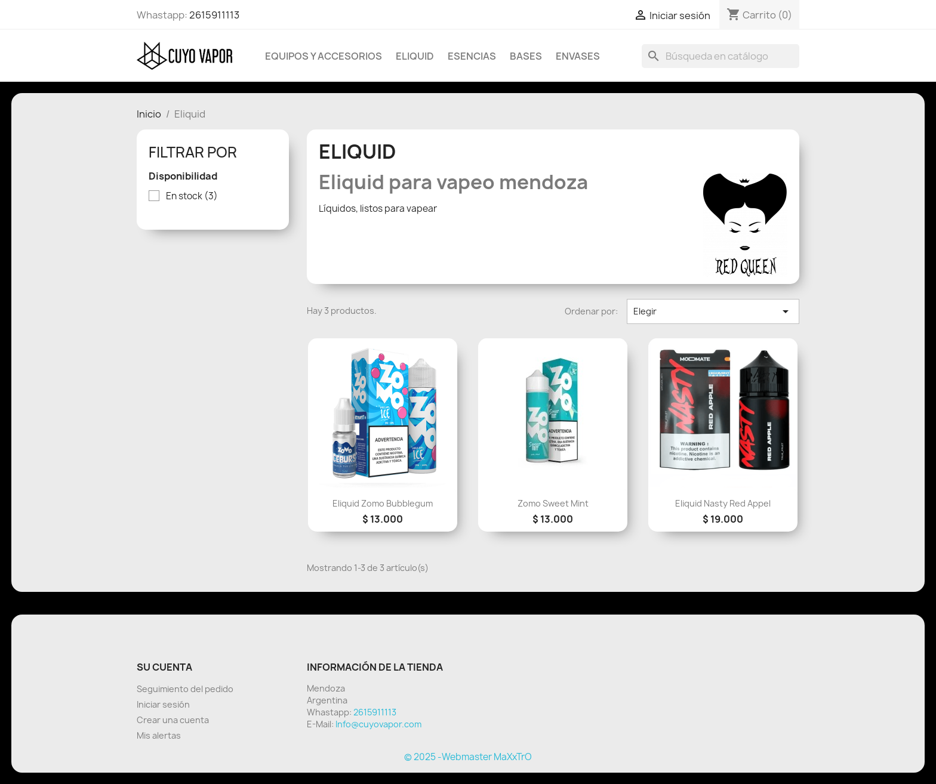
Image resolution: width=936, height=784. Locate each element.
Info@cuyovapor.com (378, 724)
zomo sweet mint (553, 503)
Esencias (472, 56)
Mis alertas (159, 735)
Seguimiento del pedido (185, 689)
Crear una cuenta (173, 720)
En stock (192, 196)
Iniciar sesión (163, 704)
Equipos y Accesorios (323, 56)
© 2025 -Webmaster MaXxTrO (468, 757)
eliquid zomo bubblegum (382, 503)
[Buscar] (720, 56)
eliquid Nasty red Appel (723, 503)
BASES (526, 56)
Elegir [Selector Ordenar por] (713, 311)
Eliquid (415, 56)
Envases (578, 56)
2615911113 (214, 14)
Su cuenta (164, 667)
